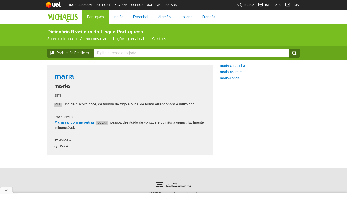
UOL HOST (103, 4)
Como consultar (95, 39)
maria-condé (230, 78)
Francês (208, 17)
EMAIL (293, 5)
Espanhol (140, 17)
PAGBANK (121, 4)
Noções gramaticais (131, 39)
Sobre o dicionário (62, 39)
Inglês (118, 17)
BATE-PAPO (269, 5)
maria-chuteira (231, 72)
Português (95, 17)
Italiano (187, 17)
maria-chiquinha (232, 65)
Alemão (164, 17)
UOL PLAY (154, 4)
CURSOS (137, 4)
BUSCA (245, 5)
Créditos (159, 39)
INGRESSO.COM (80, 4)
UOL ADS (170, 4)
